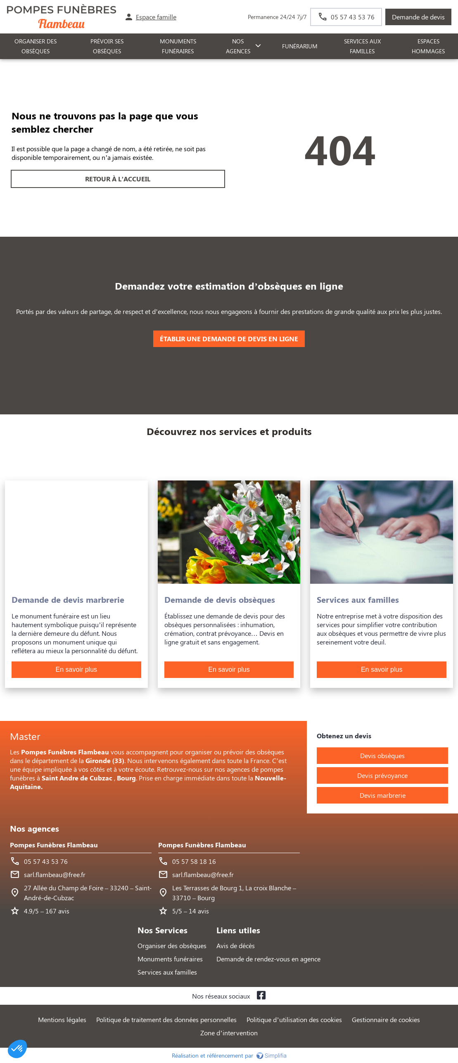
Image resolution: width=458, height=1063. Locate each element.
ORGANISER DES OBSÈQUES (35, 46)
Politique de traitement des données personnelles (166, 1019)
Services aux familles (167, 972)
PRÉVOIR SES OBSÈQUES (106, 46)
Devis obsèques (382, 755)
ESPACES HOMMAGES (428, 46)
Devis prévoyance (382, 775)
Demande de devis (418, 16)
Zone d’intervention (228, 1032)
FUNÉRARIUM (300, 46)
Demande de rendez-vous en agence (268, 958)
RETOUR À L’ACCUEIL (117, 178)
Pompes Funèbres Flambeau (54, 844)
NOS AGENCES (238, 46)
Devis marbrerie (383, 795)
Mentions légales (62, 1019)
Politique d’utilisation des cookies (294, 1019)
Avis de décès (235, 945)
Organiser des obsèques (172, 945)
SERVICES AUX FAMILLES (362, 46)
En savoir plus (76, 669)
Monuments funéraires (178, 46)
